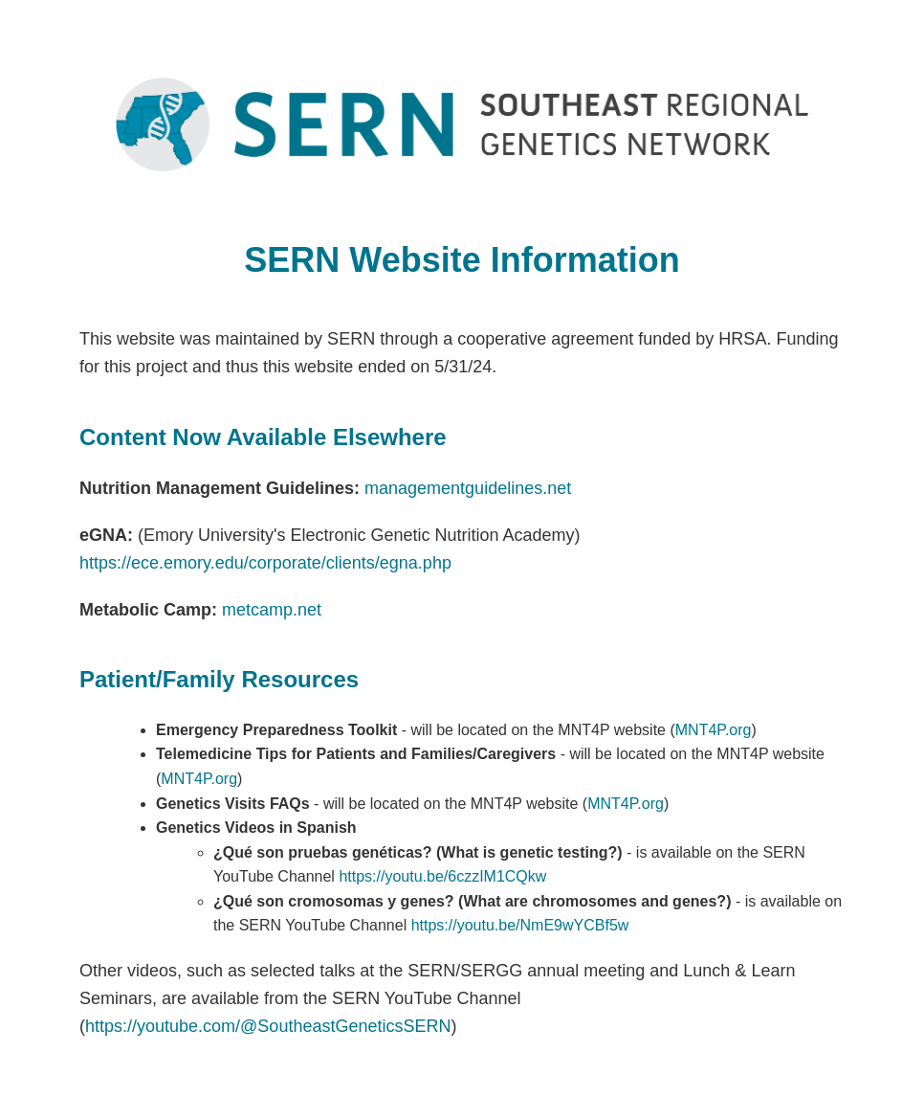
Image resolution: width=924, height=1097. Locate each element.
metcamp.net (271, 609)
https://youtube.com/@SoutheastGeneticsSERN (268, 1026)
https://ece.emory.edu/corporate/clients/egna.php (265, 562)
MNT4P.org (713, 730)
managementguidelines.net (467, 488)
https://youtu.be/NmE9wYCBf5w (520, 925)
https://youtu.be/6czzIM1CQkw (442, 876)
